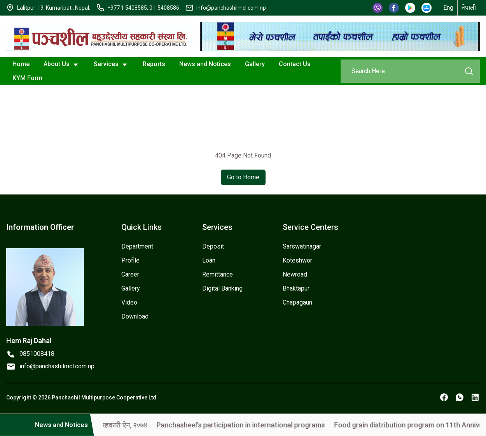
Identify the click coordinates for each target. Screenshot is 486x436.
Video (129, 302)
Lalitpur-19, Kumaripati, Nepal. (53, 8)
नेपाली (469, 7)
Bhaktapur (296, 288)
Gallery (255, 64)
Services (111, 64)
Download (135, 316)
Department (137, 246)
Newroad (295, 274)
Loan (208, 260)
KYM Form (27, 78)
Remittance (217, 274)
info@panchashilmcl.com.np (231, 8)
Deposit (213, 246)
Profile (130, 260)
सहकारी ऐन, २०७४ (133, 425)
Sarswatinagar (302, 246)
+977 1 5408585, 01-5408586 (143, 8)
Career (130, 274)
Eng (448, 7)
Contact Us (295, 64)
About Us (62, 64)
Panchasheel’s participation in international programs (250, 425)
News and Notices (205, 64)
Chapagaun (297, 302)
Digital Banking (222, 288)
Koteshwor (297, 260)
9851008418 (36, 353)
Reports (154, 64)
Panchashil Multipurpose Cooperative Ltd (104, 397)
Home (21, 64)
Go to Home (243, 177)
